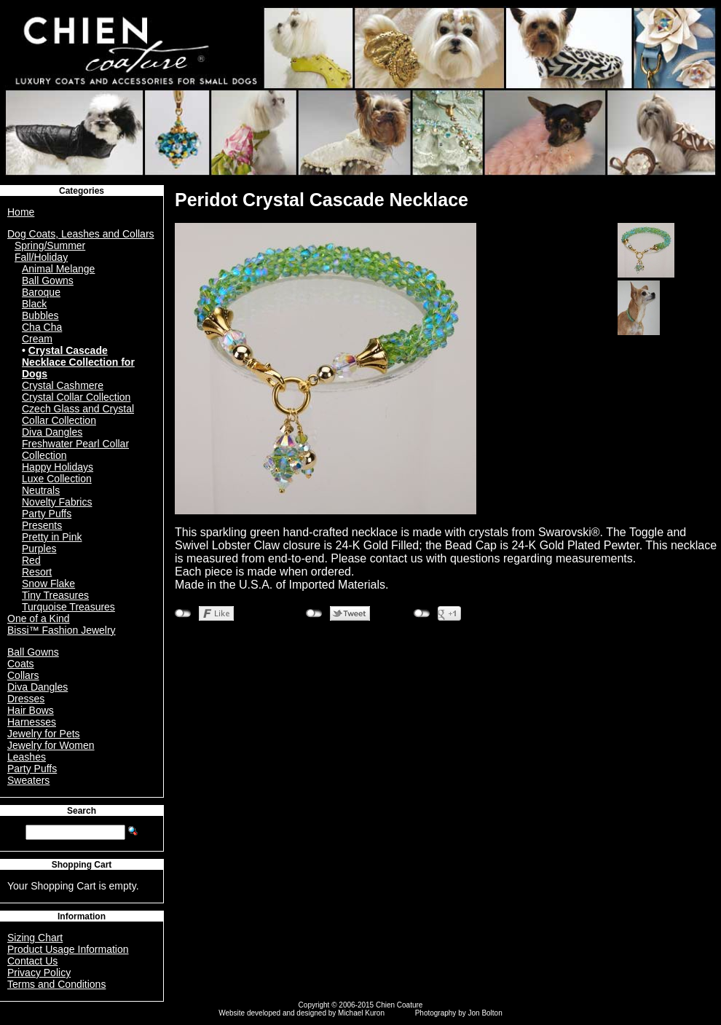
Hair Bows (30, 710)
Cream (37, 339)
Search (81, 811)
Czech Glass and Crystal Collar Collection (78, 414)
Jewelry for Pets (43, 733)
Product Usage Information (68, 949)
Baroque (41, 292)
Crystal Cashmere (62, 385)
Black (34, 304)
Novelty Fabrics (57, 502)
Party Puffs (46, 513)
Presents (42, 525)
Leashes (26, 757)
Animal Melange (58, 269)
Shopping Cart (82, 865)
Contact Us (32, 961)
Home (20, 212)
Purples (39, 548)
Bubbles (40, 315)
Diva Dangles (52, 432)
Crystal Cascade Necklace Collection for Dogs (78, 362)
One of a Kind (38, 618)
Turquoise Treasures (68, 607)
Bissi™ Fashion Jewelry (61, 630)
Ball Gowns (48, 280)
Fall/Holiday (41, 257)
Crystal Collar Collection (76, 397)
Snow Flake (48, 583)
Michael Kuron (361, 1013)
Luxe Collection (57, 478)
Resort (37, 572)
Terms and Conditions (56, 984)
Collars (23, 675)
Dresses (25, 698)
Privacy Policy (39, 972)
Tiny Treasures (55, 595)
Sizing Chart (35, 937)
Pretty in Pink (52, 537)
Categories (81, 191)
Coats (20, 663)
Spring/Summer (50, 245)
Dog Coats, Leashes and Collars (80, 234)
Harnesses (31, 722)
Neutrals (41, 490)
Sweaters (28, 780)
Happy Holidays (57, 467)
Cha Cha (42, 327)
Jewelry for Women (51, 745)
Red (31, 560)
